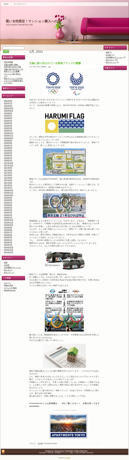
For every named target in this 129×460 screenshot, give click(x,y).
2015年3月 (8, 240)
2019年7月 (8, 116)
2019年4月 (8, 123)
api (49, 67)
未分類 (6, 265)
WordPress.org (9, 290)
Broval (69, 458)
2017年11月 (8, 165)
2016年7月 (8, 203)
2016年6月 (8, 205)
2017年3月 (8, 183)
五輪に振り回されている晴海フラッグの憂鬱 (13, 70)
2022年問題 (8, 62)
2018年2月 (8, 158)
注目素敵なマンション (12, 268)
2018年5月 (8, 150)
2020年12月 (8, 108)
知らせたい (8, 270)
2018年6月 (8, 148)
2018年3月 (8, 155)
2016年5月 (8, 208)
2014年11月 (8, 250)
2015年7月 (8, 232)
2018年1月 (8, 160)
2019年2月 (8, 128)
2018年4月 (8, 153)
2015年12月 (8, 220)
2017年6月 (8, 175)
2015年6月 (8, 235)
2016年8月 (8, 200)
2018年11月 (8, 135)
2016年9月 (8, 198)
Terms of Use (59, 451)
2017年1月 (8, 188)
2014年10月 (8, 252)
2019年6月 (8, 118)
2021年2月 (8, 106)
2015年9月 (8, 227)
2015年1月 (8, 245)
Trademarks (69, 451)
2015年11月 (8, 222)
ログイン (7, 283)
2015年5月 (8, 237)
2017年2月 (8, 185)
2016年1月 (8, 217)
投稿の (8, 285)
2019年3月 (8, 126)
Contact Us (49, 451)
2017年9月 (8, 168)
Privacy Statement (80, 451)
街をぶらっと (9, 273)
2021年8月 (8, 101)
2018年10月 (8, 138)
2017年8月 (8, 170)
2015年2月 (8, 242)
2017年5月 (8, 178)
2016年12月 (8, 190)
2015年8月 (8, 230)
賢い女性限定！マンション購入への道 (33, 21)
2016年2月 (8, 215)
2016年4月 (8, 210)
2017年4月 (8, 180)
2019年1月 (8, 130)
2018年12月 (8, 133)
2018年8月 (8, 143)
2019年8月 (8, 113)
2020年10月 (8, 111)
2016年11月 (8, 193)
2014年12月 (8, 247)
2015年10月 (8, 225)
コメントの (10, 288)
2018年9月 (8, 140)
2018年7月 (8, 145)
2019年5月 (8, 121)
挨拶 (5, 263)
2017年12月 (8, 163)
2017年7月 (8, 173)
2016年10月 (8, 195)
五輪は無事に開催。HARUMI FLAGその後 (12, 66)
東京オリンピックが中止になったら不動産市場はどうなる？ (13, 81)
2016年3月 (8, 212)
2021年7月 (8, 103)
